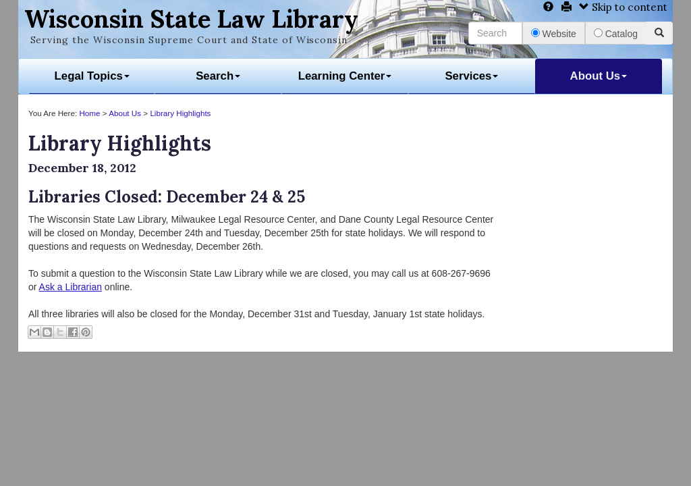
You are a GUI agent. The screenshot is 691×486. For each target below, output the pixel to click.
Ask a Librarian (70, 286)
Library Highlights (180, 113)
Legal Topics (92, 76)
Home (89, 113)
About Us (599, 76)
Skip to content (623, 7)
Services (471, 76)
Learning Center (345, 76)
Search (218, 76)
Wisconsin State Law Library (191, 18)
